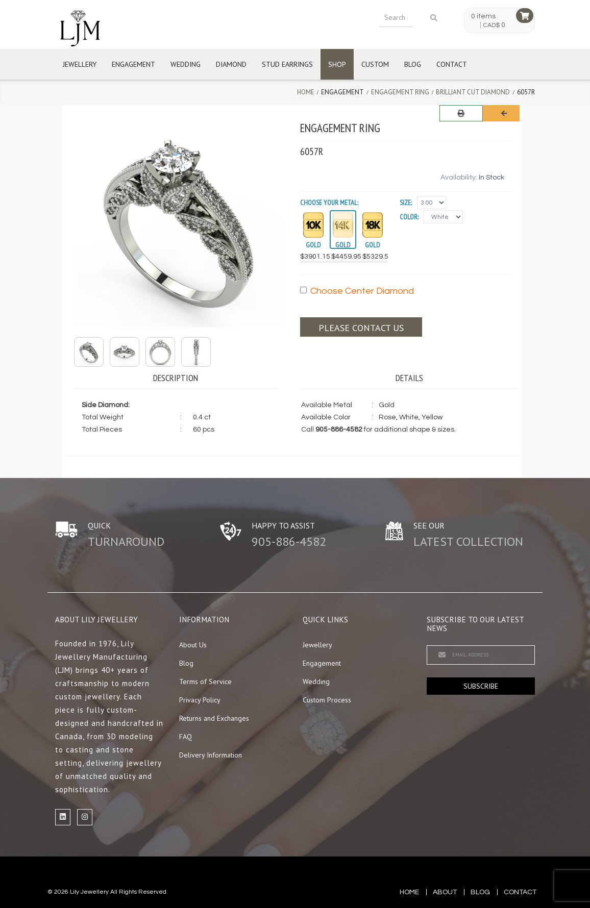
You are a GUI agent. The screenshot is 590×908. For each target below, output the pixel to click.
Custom (375, 64)
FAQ (185, 736)
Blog (412, 64)
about (445, 892)
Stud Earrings (287, 64)
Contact (451, 64)
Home (305, 92)
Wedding (185, 64)
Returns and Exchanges (214, 718)
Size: (406, 202)
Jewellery (79, 64)
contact (520, 892)
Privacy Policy (199, 699)
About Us (193, 644)
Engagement (133, 64)
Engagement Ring (400, 92)
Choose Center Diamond (357, 291)
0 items (483, 16)
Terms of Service (205, 681)
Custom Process (327, 699)
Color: (409, 216)
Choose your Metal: (329, 202)
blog (480, 892)
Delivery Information (210, 755)
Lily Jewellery (89, 892)
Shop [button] (337, 64)
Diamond (231, 64)
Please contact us (361, 328)
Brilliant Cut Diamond (473, 92)
